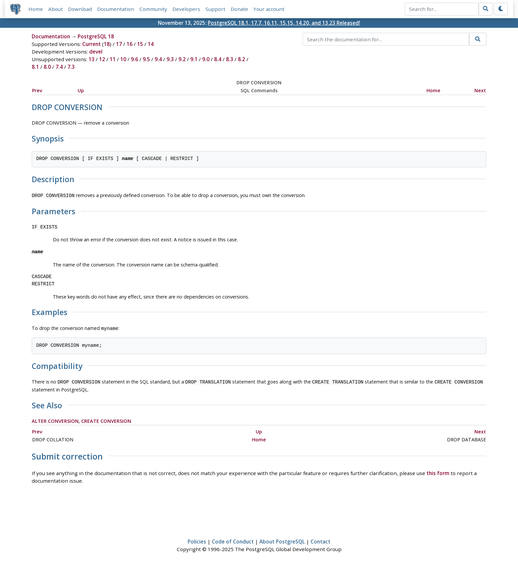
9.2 (182, 59)
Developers (186, 9)
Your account (268, 9)
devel (95, 52)
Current (91, 44)
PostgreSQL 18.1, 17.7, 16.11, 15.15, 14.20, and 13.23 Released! (284, 23)
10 (123, 59)
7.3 (71, 67)
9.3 (170, 59)
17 (119, 44)
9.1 (194, 59)
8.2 (241, 59)
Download (80, 9)
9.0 (205, 59)
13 (91, 59)
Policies (197, 539)
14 (151, 44)
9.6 (134, 59)
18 (107, 44)
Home (35, 9)
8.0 (47, 67)
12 (102, 59)
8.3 (229, 59)
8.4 (217, 59)
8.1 (35, 67)
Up (81, 90)
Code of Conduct (233, 539)
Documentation (115, 9)
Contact (320, 539)
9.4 (158, 59)
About (55, 9)
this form (437, 471)
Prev (37, 90)
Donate (239, 9)
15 (140, 44)
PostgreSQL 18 (96, 36)
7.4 (59, 67)
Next (480, 90)
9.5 (146, 59)
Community (153, 9)
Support (215, 9)
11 (113, 59)
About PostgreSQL (282, 539)
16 (129, 44)
